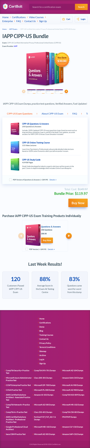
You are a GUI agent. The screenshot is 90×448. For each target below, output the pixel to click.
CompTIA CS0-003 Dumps (73, 412)
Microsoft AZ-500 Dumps (44, 404)
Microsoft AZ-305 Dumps (44, 434)
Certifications (19, 17)
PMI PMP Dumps (69, 417)
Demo (41, 327)
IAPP (15, 46)
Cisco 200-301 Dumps (43, 378)
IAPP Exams (13, 29)
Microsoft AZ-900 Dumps (72, 390)
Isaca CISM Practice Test (16, 434)
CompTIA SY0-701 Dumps (45, 370)
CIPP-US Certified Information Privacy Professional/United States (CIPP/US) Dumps (47, 29)
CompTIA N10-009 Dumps (73, 395)
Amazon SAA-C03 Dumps (72, 378)
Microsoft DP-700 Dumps (44, 385)
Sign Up (43, 21)
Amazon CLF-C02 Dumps (72, 427)
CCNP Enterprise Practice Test (18, 385)
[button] (23, 91)
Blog (41, 331)
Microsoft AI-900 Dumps (72, 385)
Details (52, 180)
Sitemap (42, 351)
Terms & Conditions (47, 347)
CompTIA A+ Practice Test (16, 412)
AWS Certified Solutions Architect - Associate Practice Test (18, 397)
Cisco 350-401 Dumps (43, 412)
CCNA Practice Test (14, 390)
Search (81, 7)
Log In (41, 359)
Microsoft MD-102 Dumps (45, 427)
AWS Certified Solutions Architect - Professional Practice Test (16, 419)
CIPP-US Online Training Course (36, 142)
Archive (42, 355)
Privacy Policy (45, 343)
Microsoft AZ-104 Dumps (72, 370)
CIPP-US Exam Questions (19, 113)
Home (5, 17)
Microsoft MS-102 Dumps (73, 404)
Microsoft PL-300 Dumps (44, 390)
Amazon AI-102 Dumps (43, 395)
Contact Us (30, 21)
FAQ (18, 21)
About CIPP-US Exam (52, 113)
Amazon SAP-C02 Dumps (72, 434)
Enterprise (7, 21)
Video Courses (36, 17)
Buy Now (78, 203)
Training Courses (46, 335)
